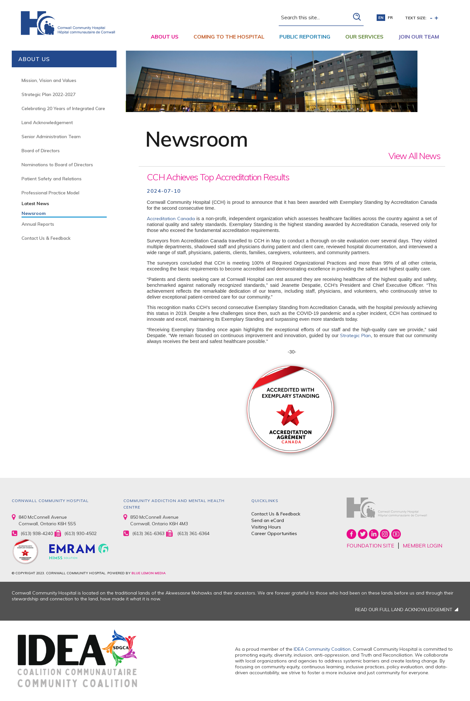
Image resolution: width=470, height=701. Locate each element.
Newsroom (34, 213)
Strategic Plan (355, 335)
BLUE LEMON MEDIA (148, 573)
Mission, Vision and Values (49, 80)
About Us (165, 36)
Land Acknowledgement (47, 122)
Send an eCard (267, 520)
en (381, 17)
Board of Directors (41, 151)
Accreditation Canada (171, 218)
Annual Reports (38, 224)
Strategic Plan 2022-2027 (48, 94)
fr (390, 17)
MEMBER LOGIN (422, 545)
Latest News (35, 203)
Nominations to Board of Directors (57, 165)
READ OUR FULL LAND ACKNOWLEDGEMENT (403, 609)
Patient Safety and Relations (52, 179)
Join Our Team (419, 36)
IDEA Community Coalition (322, 649)
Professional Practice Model (50, 193)
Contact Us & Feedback (46, 238)
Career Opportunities (274, 533)
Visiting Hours (266, 527)
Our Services (364, 36)
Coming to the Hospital (229, 36)
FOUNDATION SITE (370, 545)
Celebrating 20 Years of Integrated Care (63, 108)
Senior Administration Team (51, 136)
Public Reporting (304, 36)
